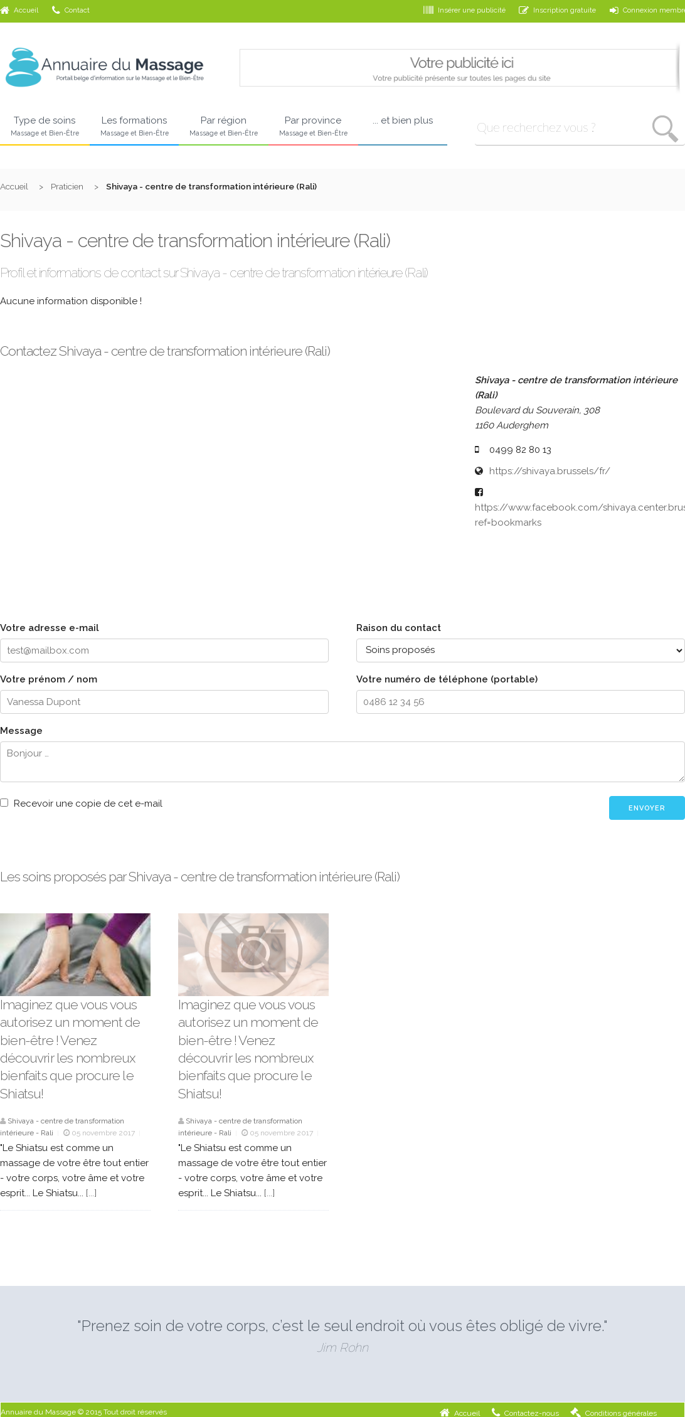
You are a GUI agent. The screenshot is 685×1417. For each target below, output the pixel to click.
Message (21, 730)
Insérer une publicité (464, 10)
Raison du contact (398, 628)
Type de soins (45, 127)
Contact (71, 10)
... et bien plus (403, 120)
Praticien (67, 186)
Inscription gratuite (557, 10)
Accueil (19, 10)
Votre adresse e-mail (49, 628)
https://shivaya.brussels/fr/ (549, 471)
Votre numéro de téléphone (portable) (447, 679)
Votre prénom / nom (48, 679)
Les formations (134, 127)
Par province (313, 127)
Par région (223, 127)
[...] (91, 1193)
